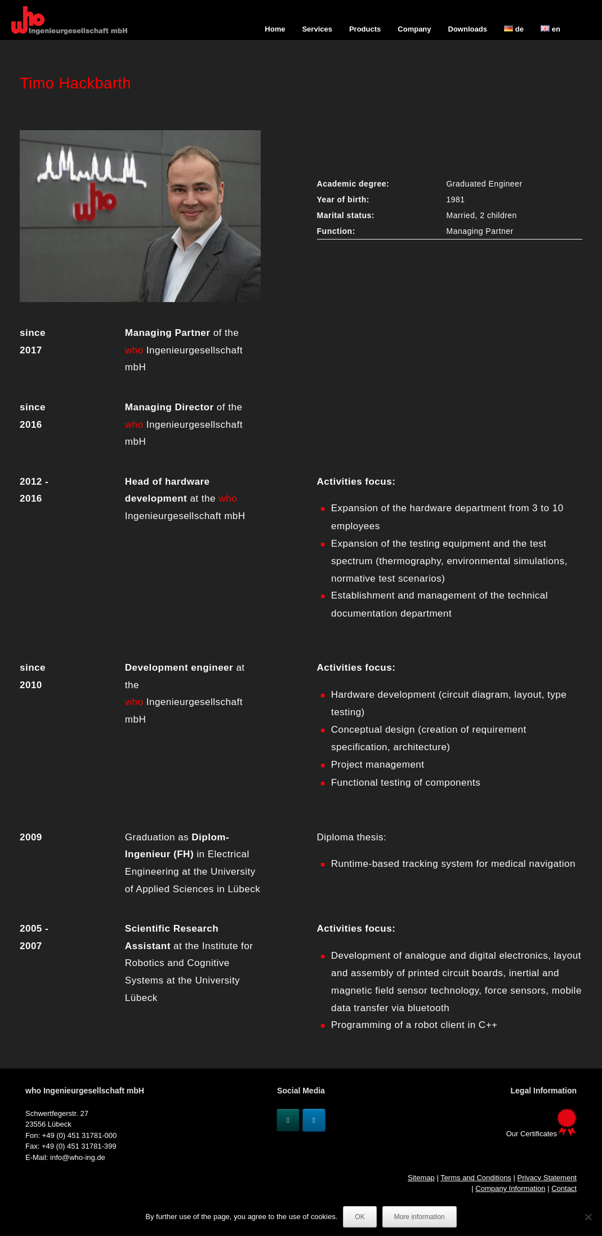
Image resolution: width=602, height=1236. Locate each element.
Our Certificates (541, 1133)
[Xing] (288, 1120)
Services (317, 29)
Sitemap (421, 1177)
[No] (588, 1216)
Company (414, 29)
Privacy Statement (547, 1177)
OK (359, 1217)
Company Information (510, 1188)
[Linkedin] (313, 1120)
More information (419, 1217)
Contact (564, 1188)
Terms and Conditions (475, 1177)
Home (275, 29)
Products (365, 29)
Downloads (467, 29)
